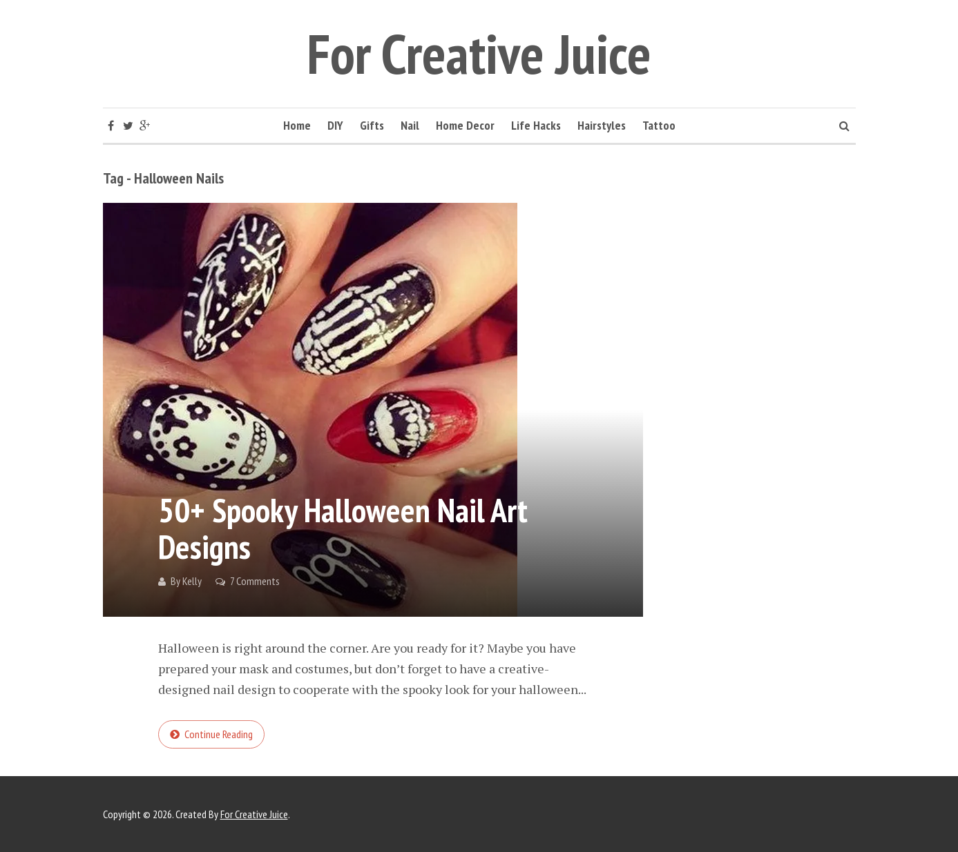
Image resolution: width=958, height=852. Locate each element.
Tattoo (659, 125)
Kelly (192, 581)
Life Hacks (536, 125)
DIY (335, 125)
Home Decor (465, 125)
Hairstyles (601, 125)
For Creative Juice (479, 53)
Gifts (372, 125)
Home (297, 125)
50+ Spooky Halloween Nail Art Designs (343, 528)
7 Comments (255, 581)
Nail (410, 125)
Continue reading (218, 734)
